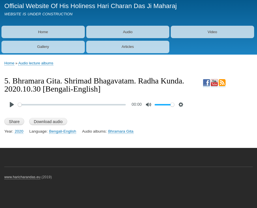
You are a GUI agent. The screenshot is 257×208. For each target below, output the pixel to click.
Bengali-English (62, 131)
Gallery (43, 46)
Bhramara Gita (121, 131)
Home (43, 32)
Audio (127, 32)
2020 (19, 131)
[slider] (72, 104)
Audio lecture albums (35, 63)
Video (212, 32)
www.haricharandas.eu (22, 177)
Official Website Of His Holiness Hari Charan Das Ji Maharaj (90, 6)
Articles (127, 46)
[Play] (11, 104)
